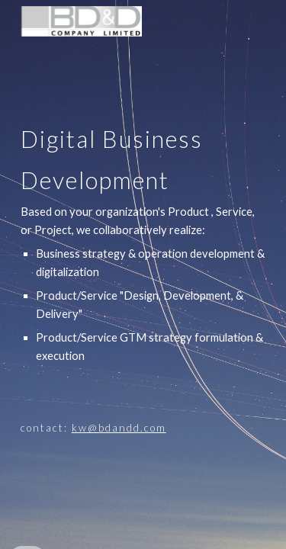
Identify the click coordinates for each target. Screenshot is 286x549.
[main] (143, 274)
